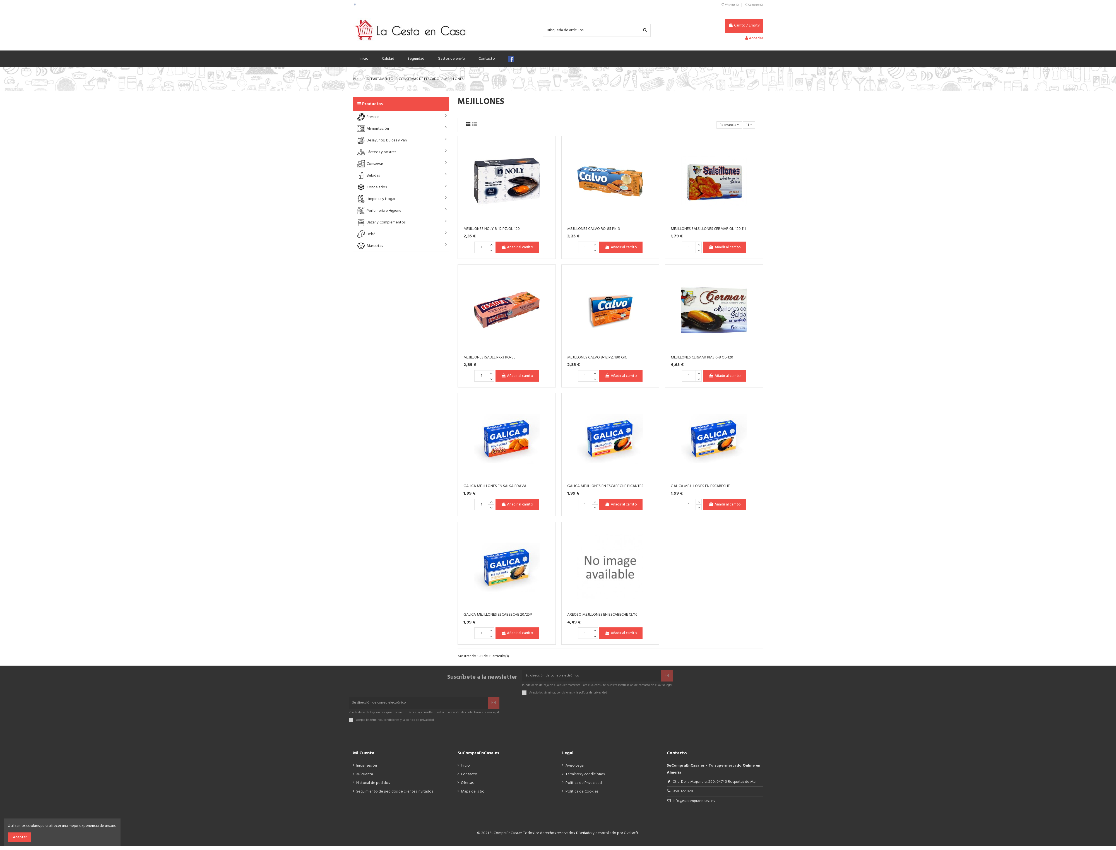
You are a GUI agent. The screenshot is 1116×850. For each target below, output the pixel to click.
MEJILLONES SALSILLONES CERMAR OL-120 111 (708, 229)
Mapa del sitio (473, 796)
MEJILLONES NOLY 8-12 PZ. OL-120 (491, 229)
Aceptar (20, 837)
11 (748, 125)
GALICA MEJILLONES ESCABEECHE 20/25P (497, 615)
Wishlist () (730, 5)
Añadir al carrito (517, 248)
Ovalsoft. (631, 837)
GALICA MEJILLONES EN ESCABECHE (700, 487)
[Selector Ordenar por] (727, 125)
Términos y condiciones (585, 778)
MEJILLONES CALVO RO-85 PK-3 (593, 229)
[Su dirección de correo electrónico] (591, 677)
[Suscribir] (667, 677)
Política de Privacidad (584, 787)
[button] (401, 117)
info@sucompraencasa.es (694, 805)
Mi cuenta (364, 778)
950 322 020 (683, 795)
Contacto (469, 778)
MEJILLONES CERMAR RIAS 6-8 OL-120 (702, 358)
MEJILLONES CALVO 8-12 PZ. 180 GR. (597, 358)
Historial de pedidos (373, 787)
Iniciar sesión (366, 770)
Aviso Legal (575, 770)
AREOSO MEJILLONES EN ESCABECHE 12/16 (602, 615)
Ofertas (467, 787)
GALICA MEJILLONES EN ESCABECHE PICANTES (605, 487)
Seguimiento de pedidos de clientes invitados (394, 796)
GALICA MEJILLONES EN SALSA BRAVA (494, 487)
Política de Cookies (582, 796)
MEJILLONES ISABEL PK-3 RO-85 (489, 358)
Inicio (465, 770)
